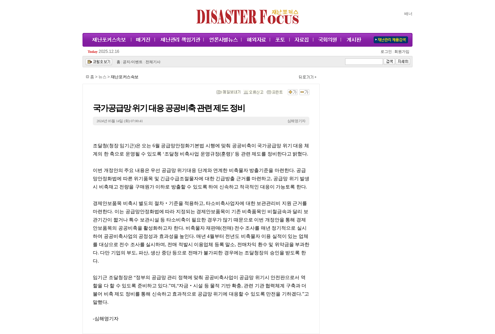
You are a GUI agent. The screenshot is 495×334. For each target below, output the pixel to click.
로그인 (387, 52)
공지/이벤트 (133, 62)
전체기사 (153, 62)
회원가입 (401, 52)
